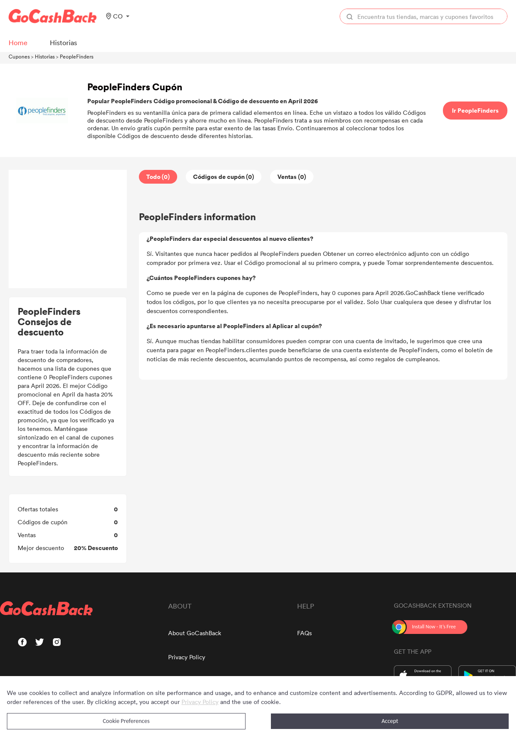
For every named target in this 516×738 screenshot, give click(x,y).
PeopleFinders (76, 56)
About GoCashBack (194, 633)
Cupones (19, 56)
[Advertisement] (68, 229)
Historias (45, 56)
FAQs (304, 633)
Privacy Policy (186, 657)
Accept (389, 721)
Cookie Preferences (126, 721)
